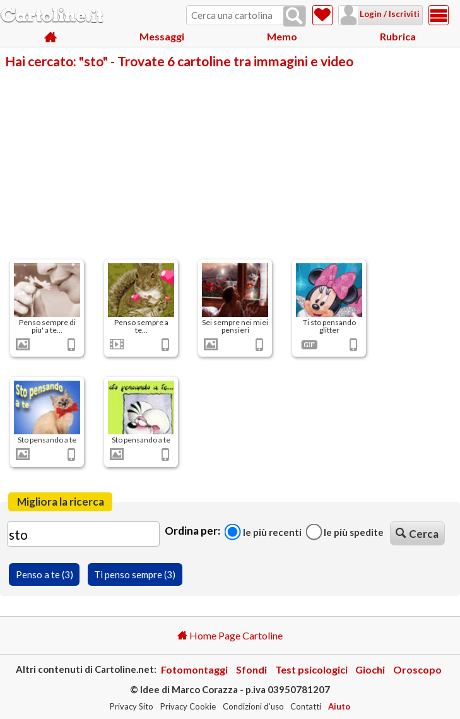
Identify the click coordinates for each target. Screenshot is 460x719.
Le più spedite (344, 532)
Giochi (370, 669)
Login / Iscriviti (373, 14)
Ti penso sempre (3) (134, 574)
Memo (282, 38)
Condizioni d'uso (253, 706)
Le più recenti (263, 532)
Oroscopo (417, 669)
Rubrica (398, 38)
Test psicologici (311, 669)
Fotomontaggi (194, 669)
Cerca (417, 533)
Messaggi (161, 38)
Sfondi (251, 669)
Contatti (305, 706)
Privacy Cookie (188, 706)
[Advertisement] (230, 162)
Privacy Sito (131, 706)
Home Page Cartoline (230, 635)
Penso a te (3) (44, 574)
